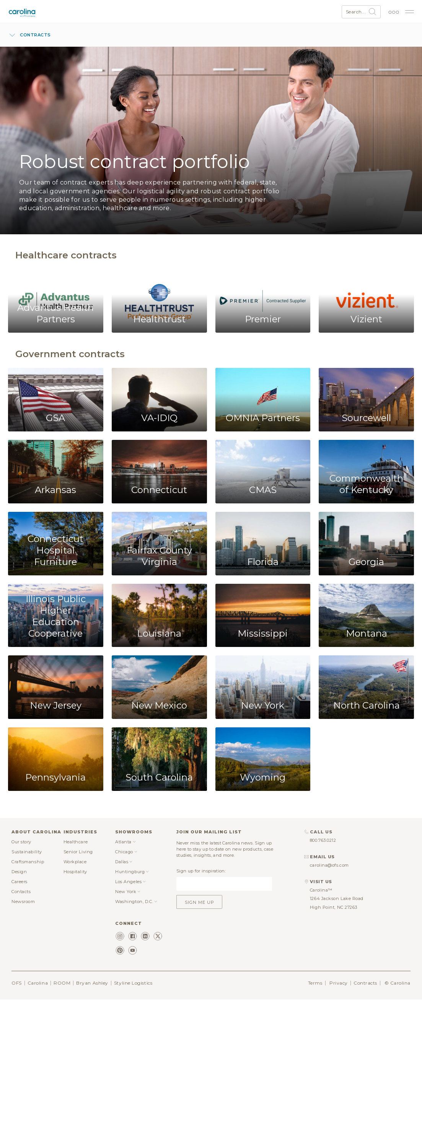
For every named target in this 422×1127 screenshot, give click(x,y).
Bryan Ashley (92, 983)
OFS (16, 983)
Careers (19, 881)
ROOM (62, 983)
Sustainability (26, 851)
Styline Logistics (133, 983)
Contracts (365, 983)
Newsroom (23, 901)
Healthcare (76, 841)
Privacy (338, 983)
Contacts (21, 891)
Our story (21, 841)
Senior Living (78, 851)
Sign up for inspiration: (201, 871)
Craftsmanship (27, 861)
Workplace (75, 861)
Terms (315, 983)
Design (19, 871)
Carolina (38, 983)
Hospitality (75, 871)
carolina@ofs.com (329, 865)
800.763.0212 (323, 840)
